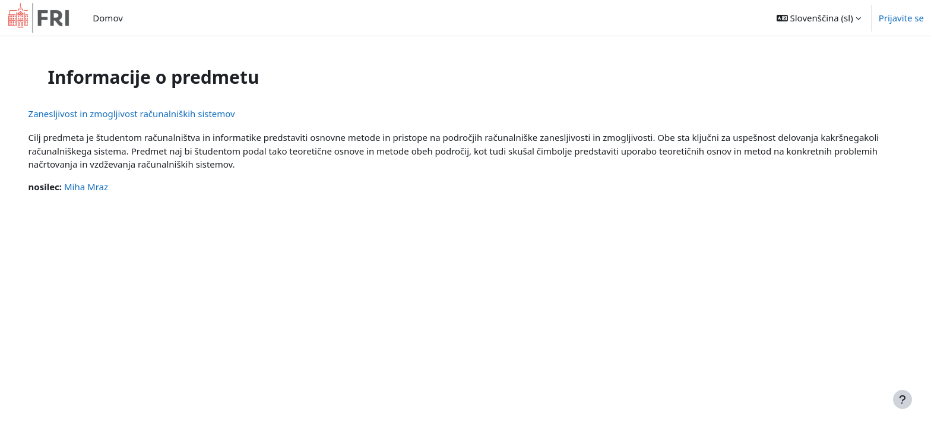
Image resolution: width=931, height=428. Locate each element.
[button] (819, 18)
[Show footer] (902, 399)
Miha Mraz (103, 187)
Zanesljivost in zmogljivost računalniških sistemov (148, 113)
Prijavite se (901, 18)
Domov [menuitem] (107, 18)
